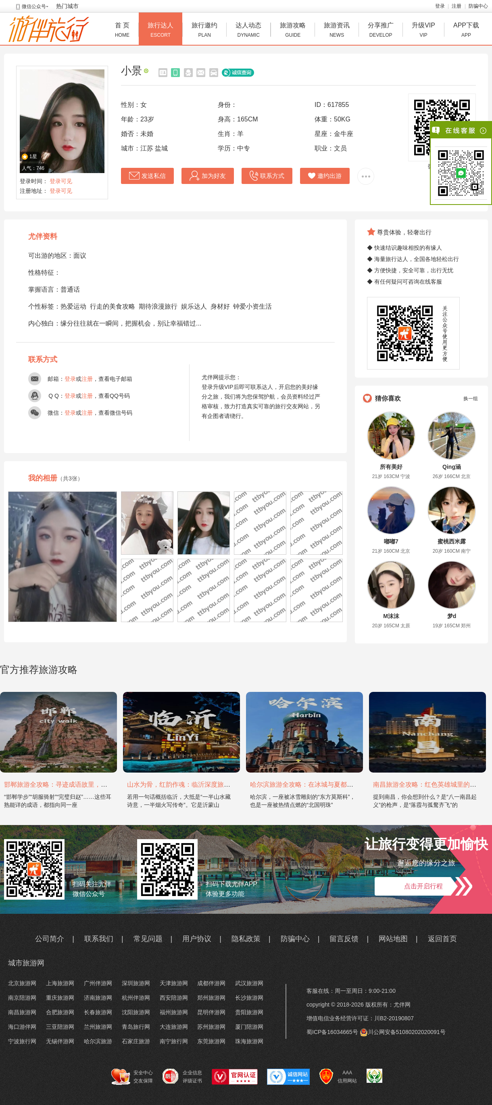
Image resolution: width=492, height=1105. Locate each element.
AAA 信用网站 (338, 1077)
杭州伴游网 (136, 997)
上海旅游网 (60, 983)
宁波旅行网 (22, 1041)
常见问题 (148, 939)
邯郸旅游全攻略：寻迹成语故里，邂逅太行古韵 (72, 784)
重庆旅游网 (60, 997)
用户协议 (196, 939)
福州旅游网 (174, 1012)
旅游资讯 (337, 31)
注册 (456, 6)
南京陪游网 (22, 997)
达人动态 (248, 31)
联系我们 (98, 939)
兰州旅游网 (98, 1027)
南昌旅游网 (22, 1012)
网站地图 (393, 939)
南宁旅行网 (174, 1041)
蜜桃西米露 (452, 541)
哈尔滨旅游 (98, 1041)
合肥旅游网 (60, 1012)
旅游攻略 (293, 31)
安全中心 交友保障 (132, 1077)
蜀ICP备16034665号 (332, 1032)
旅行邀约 (204, 31)
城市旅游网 (26, 963)
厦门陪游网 (249, 1027)
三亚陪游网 (60, 1027)
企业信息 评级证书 (182, 1076)
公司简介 (49, 939)
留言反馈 (344, 939)
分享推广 (381, 31)
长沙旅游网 (249, 997)
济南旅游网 (98, 997)
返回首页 (442, 939)
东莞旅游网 (211, 1041)
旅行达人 (160, 31)
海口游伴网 (22, 1027)
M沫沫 (391, 616)
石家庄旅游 (136, 1041)
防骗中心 (478, 6)
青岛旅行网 (136, 1027)
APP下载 (466, 31)
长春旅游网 (98, 1012)
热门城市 (67, 6)
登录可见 (61, 181)
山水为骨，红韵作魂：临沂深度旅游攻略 (185, 784)
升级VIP (423, 31)
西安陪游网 (174, 997)
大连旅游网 (174, 1027)
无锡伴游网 (60, 1041)
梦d (452, 616)
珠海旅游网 (249, 1041)
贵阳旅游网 (249, 1012)
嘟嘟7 (391, 541)
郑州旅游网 (211, 997)
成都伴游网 (211, 983)
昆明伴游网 (211, 1012)
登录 (440, 6)
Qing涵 (451, 467)
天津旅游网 (174, 983)
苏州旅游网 (211, 1027)
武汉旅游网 (249, 983)
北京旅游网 (22, 983)
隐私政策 (246, 939)
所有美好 (391, 467)
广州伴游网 (98, 983)
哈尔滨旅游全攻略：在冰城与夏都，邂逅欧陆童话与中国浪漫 (337, 784)
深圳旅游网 (136, 983)
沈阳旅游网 (136, 1012)
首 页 (122, 31)
